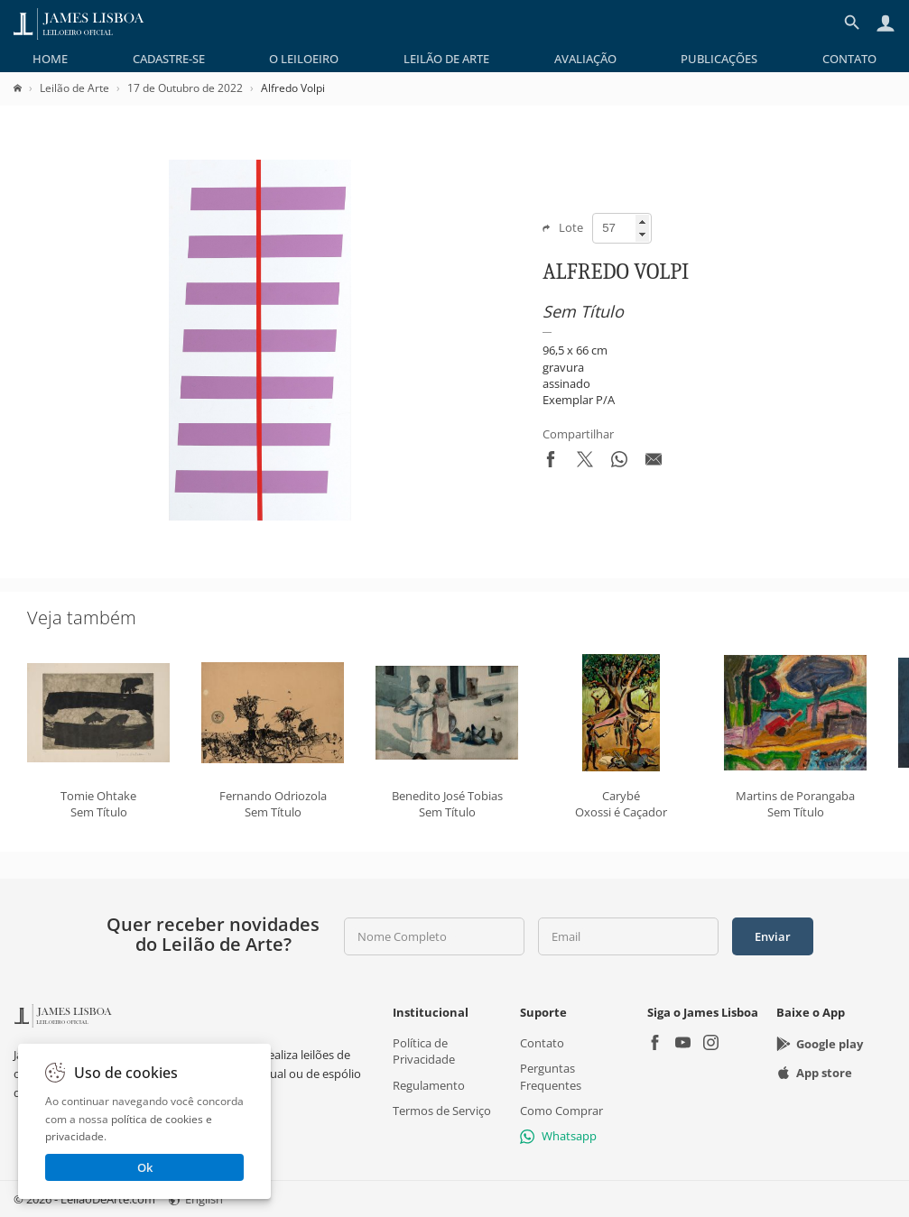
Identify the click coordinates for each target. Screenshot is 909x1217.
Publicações (719, 59)
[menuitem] (50, 58)
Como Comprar (561, 1110)
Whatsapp (558, 1136)
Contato (849, 59)
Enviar (773, 936)
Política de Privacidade (424, 1051)
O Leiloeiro (304, 59)
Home (50, 59)
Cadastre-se (169, 59)
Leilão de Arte (446, 59)
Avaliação (585, 59)
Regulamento (429, 1084)
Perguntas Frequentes (550, 1076)
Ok (145, 1167)
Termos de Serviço (442, 1110)
